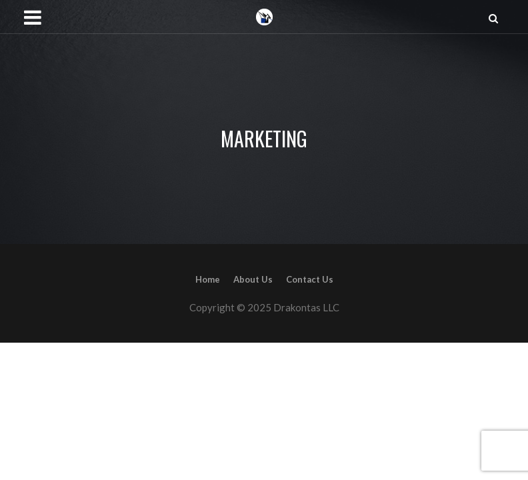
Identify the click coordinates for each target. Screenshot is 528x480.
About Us (253, 279)
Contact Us (309, 279)
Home (207, 279)
